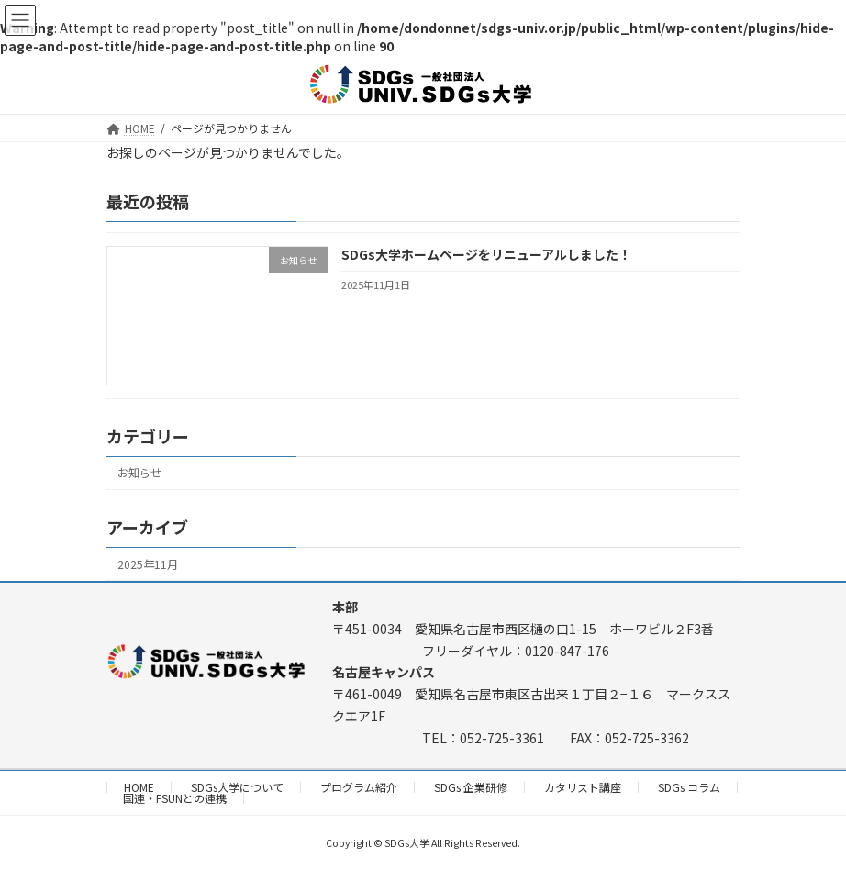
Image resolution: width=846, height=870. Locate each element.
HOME (139, 787)
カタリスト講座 (582, 787)
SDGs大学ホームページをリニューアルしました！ (486, 254)
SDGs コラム (689, 787)
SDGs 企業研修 (470, 787)
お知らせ (139, 472)
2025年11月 (147, 563)
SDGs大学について (237, 787)
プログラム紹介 (358, 787)
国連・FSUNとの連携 (175, 798)
